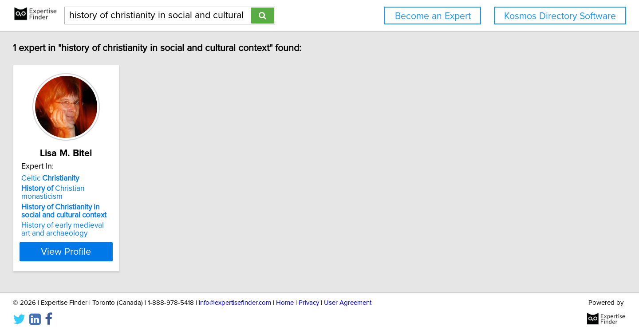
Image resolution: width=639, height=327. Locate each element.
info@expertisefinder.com (235, 295)
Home (285, 295)
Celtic (90, 178)
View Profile (118, 243)
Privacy (309, 295)
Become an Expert (433, 16)
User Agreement (347, 295)
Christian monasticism (115, 189)
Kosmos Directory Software (560, 16)
